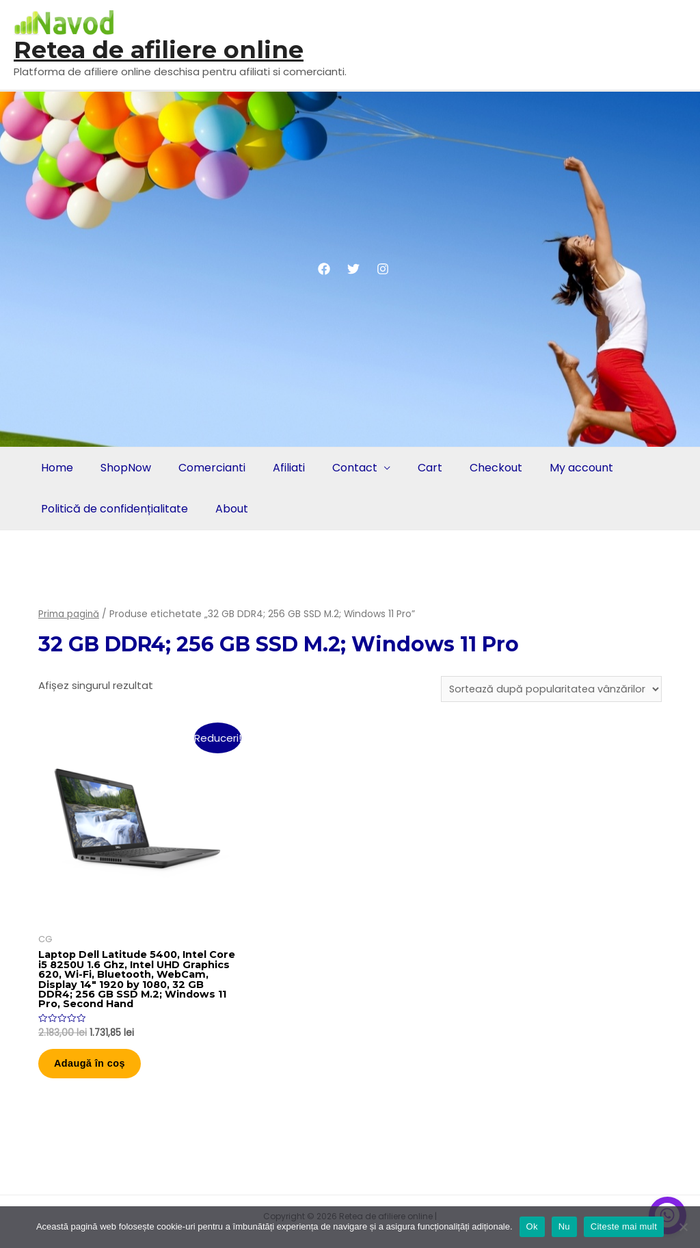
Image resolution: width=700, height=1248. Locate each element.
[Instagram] (383, 269)
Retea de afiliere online (159, 49)
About (227, 509)
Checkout (478, 468)
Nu (564, 1226)
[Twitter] (353, 269)
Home (56, 468)
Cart (415, 468)
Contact (342, 468)
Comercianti (205, 468)
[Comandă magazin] (548, 689)
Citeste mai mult (624, 1226)
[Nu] (683, 1227)
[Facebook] (324, 269)
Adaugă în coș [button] (97, 1070)
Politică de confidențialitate (113, 509)
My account (561, 468)
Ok (532, 1226)
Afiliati (279, 468)
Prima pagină (69, 614)
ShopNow (121, 468)
